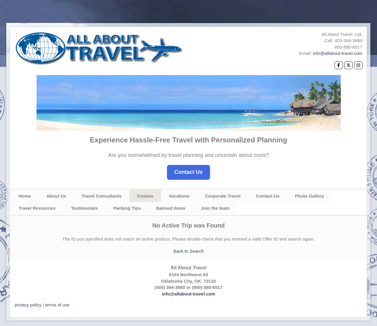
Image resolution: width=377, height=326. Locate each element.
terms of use (57, 304)
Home (25, 195)
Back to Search (188, 251)
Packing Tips (127, 208)
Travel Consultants (102, 195)
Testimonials (84, 208)
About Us (56, 195)
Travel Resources (37, 208)
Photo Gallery (309, 195)
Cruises (145, 195)
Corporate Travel (222, 195)
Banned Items (170, 208)
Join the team (215, 208)
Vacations (179, 195)
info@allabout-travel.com (337, 53)
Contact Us (188, 172)
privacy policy (28, 304)
